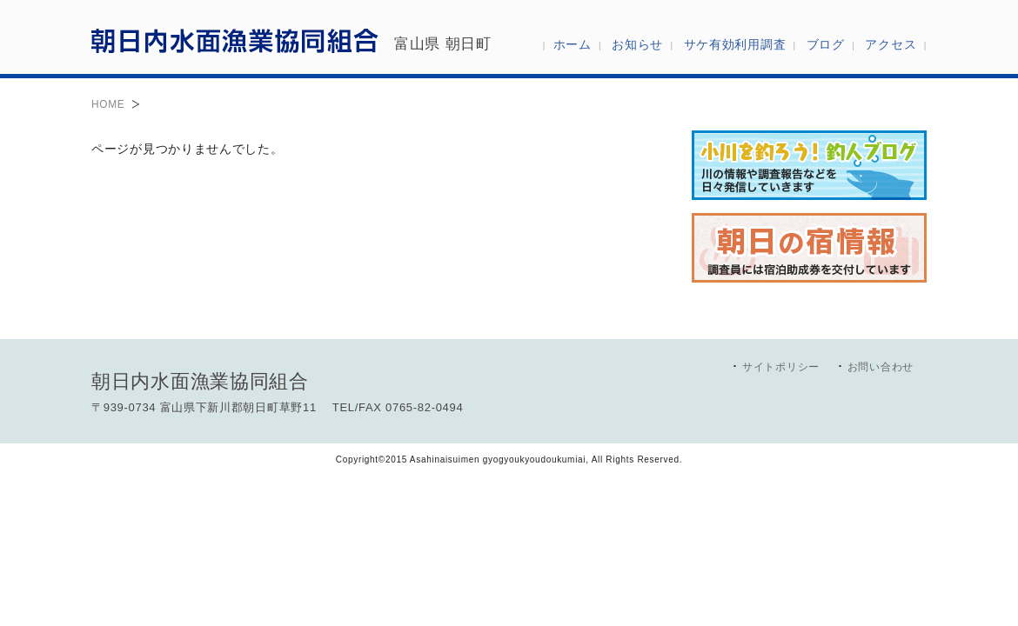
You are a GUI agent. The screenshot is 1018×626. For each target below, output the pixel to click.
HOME (107, 104)
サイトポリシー (781, 367)
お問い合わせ (880, 367)
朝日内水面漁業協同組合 (234, 40)
